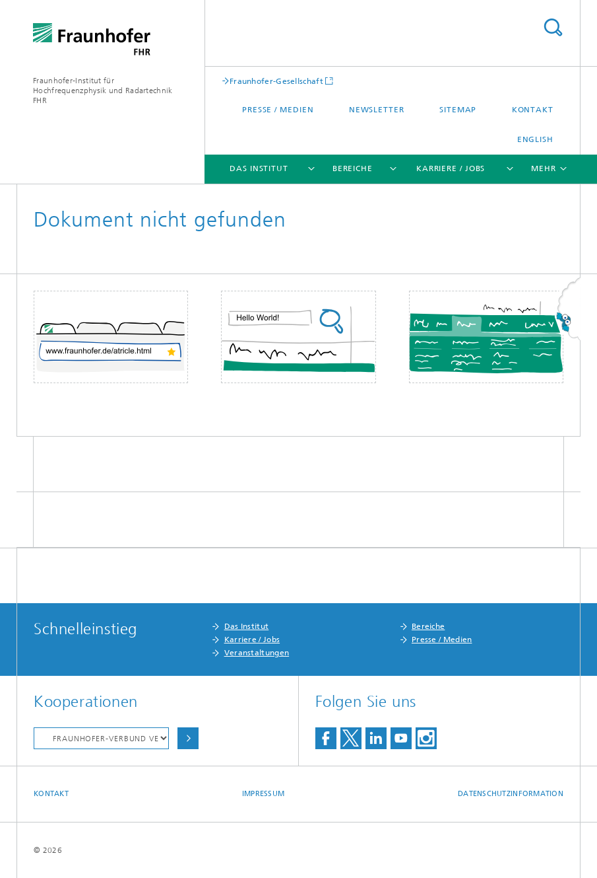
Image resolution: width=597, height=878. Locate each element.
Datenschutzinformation (510, 793)
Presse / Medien (278, 109)
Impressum (263, 793)
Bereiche (352, 168)
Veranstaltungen (257, 652)
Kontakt (532, 109)
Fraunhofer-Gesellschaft (276, 81)
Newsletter (376, 109)
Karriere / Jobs (451, 168)
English (535, 139)
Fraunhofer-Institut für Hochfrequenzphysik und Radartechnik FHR (103, 90)
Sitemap (457, 109)
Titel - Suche (552, 27)
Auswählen (188, 738)
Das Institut (259, 168)
